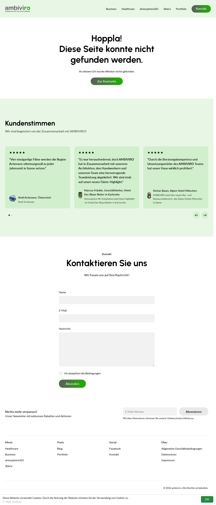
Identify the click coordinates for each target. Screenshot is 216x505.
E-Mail (63, 310)
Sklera (167, 8)
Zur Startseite (106, 81)
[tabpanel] (37, 177)
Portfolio (181, 8)
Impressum (168, 460)
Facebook (115, 448)
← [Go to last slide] (196, 215)
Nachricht (65, 328)
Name (62, 292)
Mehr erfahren (13, 501)
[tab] (9, 215)
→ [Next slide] (205, 215)
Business (111, 8)
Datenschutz (168, 454)
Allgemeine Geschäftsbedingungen (181, 448)
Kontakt (201, 8)
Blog (59, 448)
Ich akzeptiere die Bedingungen (82, 373)
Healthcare (128, 8)
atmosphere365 (149, 8)
